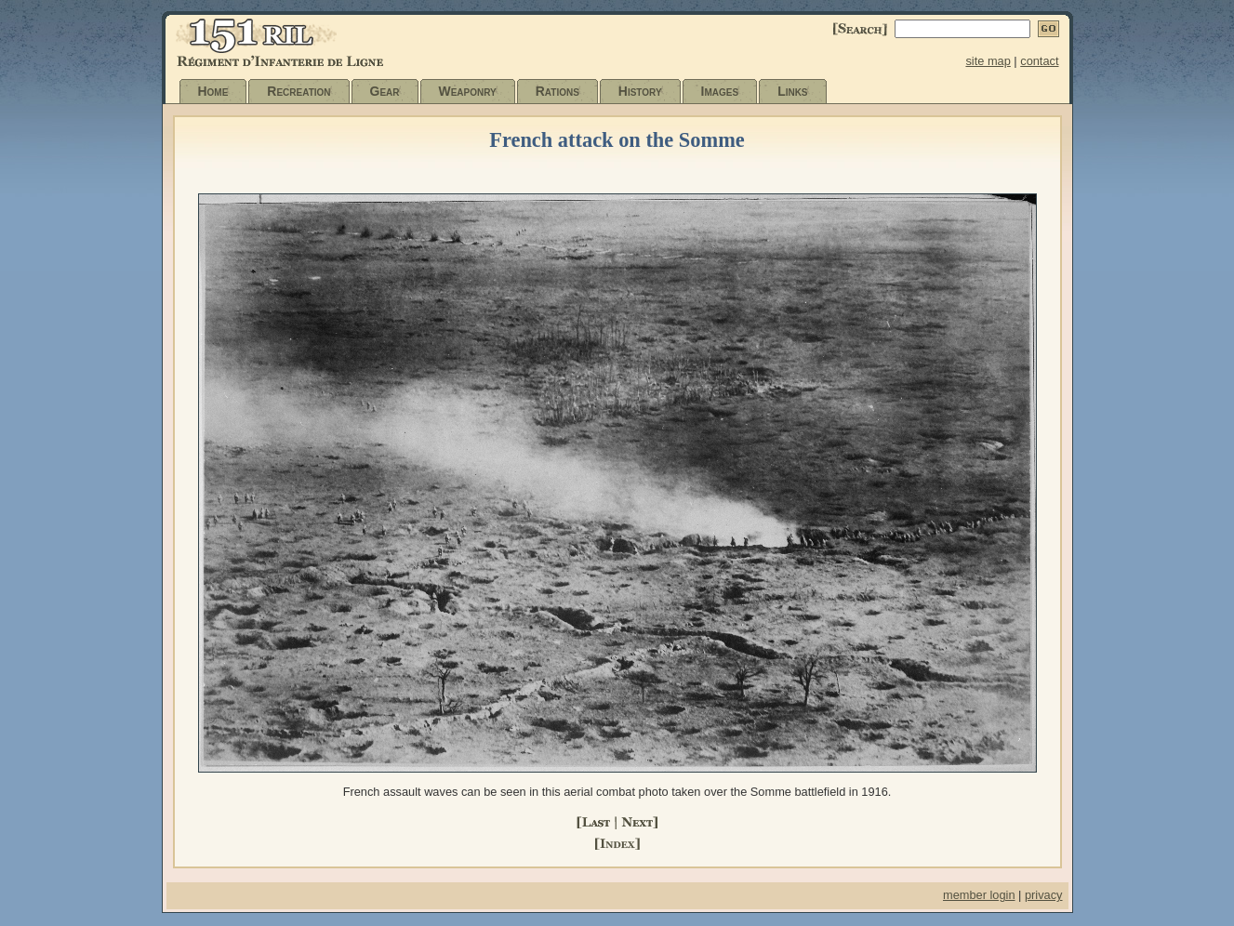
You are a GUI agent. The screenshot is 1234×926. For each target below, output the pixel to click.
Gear (385, 91)
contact (1039, 61)
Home (213, 91)
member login (979, 895)
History (640, 91)
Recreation (298, 91)
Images (720, 91)
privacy (1044, 895)
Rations (557, 91)
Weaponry (468, 91)
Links (792, 91)
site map (987, 61)
